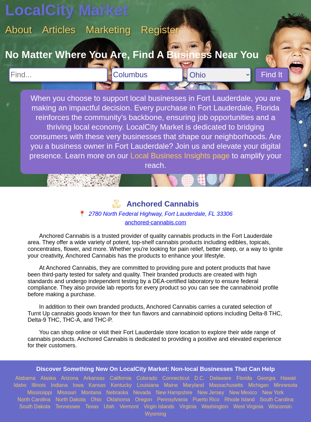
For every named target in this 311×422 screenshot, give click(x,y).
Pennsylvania (172, 399)
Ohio (96, 399)
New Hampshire (174, 392)
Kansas (97, 385)
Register (160, 29)
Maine (171, 385)
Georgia (266, 378)
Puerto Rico (206, 399)
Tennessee (68, 406)
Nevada (142, 392)
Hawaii (288, 378)
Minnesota (285, 385)
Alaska (48, 378)
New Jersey (210, 392)
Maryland (193, 385)
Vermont (129, 406)
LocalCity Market (66, 10)
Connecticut (175, 378)
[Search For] (58, 75)
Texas (92, 406)
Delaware (220, 378)
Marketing (108, 29)
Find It (272, 74)
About (18, 29)
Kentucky (121, 385)
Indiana (59, 385)
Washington (214, 406)
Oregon (143, 399)
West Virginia (248, 406)
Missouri (66, 392)
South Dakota (34, 406)
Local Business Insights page (180, 155)
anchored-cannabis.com (155, 222)
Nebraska (117, 392)
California (121, 378)
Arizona (69, 378)
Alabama (25, 378)
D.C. (199, 378)
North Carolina (34, 399)
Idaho (20, 385)
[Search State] (219, 75)
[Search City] (147, 75)
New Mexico (243, 392)
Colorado (146, 378)
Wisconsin (280, 406)
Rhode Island (239, 399)
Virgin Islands (159, 406)
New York (273, 392)
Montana (91, 392)
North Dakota (71, 399)
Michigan (258, 385)
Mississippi (39, 392)
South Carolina (276, 399)
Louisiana (148, 385)
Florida (244, 378)
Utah (109, 406)
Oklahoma (118, 399)
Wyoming (155, 414)
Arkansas (94, 378)
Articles (59, 29)
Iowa (78, 385)
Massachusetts (226, 385)
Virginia (187, 406)
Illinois (39, 385)
